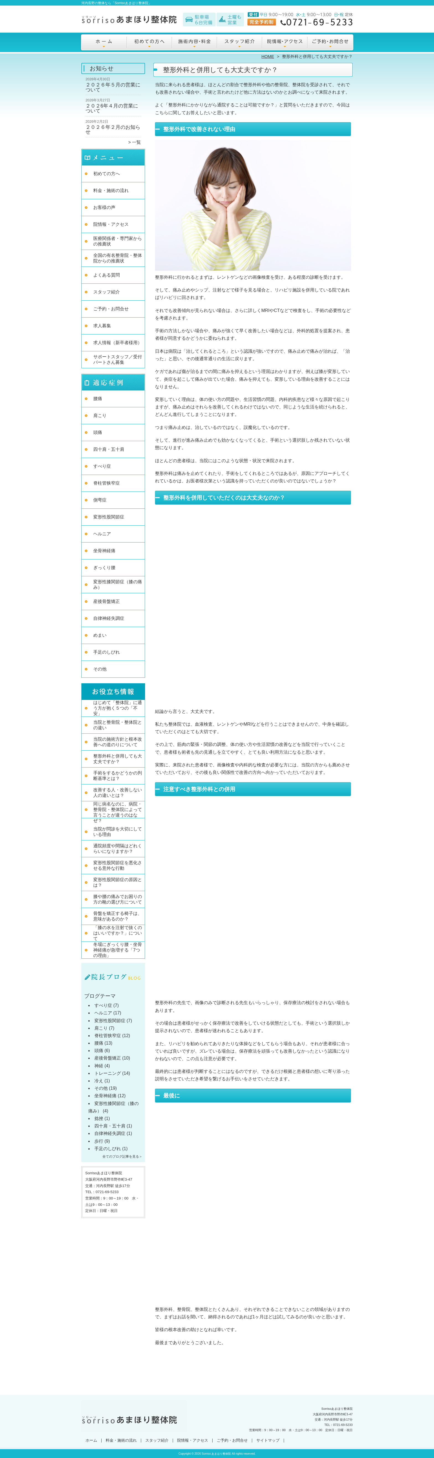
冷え (98, 1080)
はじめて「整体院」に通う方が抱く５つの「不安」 (117, 708)
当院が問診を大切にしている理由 (117, 832)
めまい (100, 635)
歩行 (98, 1141)
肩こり (100, 415)
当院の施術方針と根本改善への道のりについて (117, 742)
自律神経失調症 (108, 618)
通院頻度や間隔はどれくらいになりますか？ (117, 848)
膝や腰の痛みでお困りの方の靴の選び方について (117, 899)
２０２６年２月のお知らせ (113, 129)
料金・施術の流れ (194, 43)
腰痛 (97, 398)
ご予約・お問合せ (330, 43)
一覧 (136, 142)
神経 (98, 1065)
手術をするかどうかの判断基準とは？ (117, 776)
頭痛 (97, 432)
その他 (100, 669)
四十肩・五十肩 (108, 449)
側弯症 (100, 500)
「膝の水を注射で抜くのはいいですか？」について (117, 933)
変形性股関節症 (108, 517)
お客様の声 (104, 207)
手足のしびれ (106, 652)
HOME (268, 56)
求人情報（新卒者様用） (117, 342)
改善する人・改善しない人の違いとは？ (117, 792)
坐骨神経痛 (104, 550)
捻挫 (98, 1118)
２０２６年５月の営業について (113, 87)
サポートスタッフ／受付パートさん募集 (117, 359)
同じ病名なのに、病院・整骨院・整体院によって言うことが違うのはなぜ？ (117, 812)
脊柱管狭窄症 (106, 483)
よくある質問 (106, 275)
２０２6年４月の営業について (112, 108)
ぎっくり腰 (104, 567)
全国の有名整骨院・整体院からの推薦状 (117, 258)
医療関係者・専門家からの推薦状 (117, 241)
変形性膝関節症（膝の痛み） (117, 584)
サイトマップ (268, 1440)
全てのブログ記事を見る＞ (122, 1156)
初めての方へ (149, 43)
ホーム (104, 43)
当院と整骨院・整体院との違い (117, 725)
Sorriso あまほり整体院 (216, 1453)
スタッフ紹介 (239, 43)
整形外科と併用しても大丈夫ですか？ (117, 759)
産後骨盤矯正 (106, 601)
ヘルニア (102, 533)
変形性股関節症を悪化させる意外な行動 (117, 865)
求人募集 (102, 325)
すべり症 (102, 466)
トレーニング (107, 1073)
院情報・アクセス (284, 43)
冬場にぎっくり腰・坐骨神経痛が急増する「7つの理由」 (117, 950)
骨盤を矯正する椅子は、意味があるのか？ (117, 916)
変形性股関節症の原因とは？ (117, 882)
